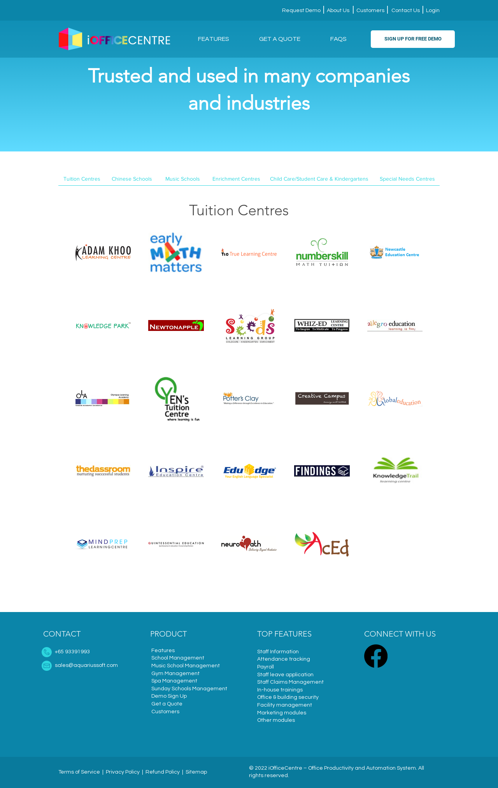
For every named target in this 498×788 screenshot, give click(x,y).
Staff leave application (285, 674)
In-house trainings (280, 690)
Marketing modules (281, 713)
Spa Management (174, 681)
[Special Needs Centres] (407, 179)
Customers (370, 10)
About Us (337, 10)
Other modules (276, 720)
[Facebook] (376, 656)
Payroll (265, 667)
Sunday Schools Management (189, 688)
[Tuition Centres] (81, 179)
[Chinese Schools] (131, 179)
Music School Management (185, 665)
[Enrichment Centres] (236, 179)
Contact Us (405, 10)
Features (163, 650)
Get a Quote (166, 704)
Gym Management (175, 673)
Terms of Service (79, 772)
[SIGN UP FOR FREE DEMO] (413, 39)
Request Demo (302, 10)
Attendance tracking (283, 659)
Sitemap (196, 772)
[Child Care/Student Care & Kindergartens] (319, 179)
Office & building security (288, 697)
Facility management (284, 705)
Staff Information (278, 651)
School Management (177, 658)
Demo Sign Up (169, 696)
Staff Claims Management (290, 682)
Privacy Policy (123, 772)
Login (432, 10)
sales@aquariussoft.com (86, 665)
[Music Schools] (182, 179)
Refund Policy (163, 772)
